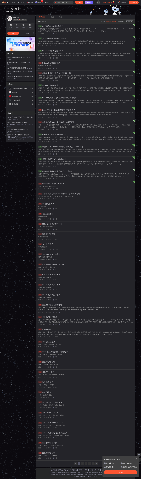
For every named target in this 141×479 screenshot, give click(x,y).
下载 (18, 2)
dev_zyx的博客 (14, 8)
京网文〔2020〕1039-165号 (83, 472)
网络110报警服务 (60, 474)
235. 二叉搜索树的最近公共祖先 (52, 433)
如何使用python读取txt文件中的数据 (19, 72)
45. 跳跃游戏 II (46, 204)
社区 (22, 2)
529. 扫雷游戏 (45, 244)
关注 (13, 33)
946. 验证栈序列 (46, 342)
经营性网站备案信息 (97, 472)
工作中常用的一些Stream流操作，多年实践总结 (59, 194)
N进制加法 (44, 329)
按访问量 (121, 21)
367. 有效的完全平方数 (49, 254)
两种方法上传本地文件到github (52, 134)
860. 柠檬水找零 (46, 234)
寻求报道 (73, 470)
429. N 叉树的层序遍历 (49, 275)
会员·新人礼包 (108, 2)
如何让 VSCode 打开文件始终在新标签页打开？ (20, 77)
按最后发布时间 (111, 21)
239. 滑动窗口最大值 (48, 413)
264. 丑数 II (44, 392)
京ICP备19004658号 (70, 472)
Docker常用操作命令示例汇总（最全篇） (56, 171)
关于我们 (54, 470)
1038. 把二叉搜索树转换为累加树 (53, 352)
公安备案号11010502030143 (57, 472)
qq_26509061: (11, 124)
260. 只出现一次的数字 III (50, 402)
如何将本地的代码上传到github (52, 159)
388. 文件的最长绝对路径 (50, 305)
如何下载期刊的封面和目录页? (19, 68)
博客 (13, 2)
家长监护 (53, 474)
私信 (27, 33)
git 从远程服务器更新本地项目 (52, 38)
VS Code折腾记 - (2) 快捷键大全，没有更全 (57, 98)
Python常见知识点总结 (49, 63)
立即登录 (120, 472)
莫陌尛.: (10, 119)
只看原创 (42, 21)
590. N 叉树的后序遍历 (49, 285)
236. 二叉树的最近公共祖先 (51, 423)
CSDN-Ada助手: (12, 137)
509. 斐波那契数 (46, 362)
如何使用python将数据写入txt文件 (18, 58)
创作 (133, 2)
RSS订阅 (129, 21)
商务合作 (66, 470)
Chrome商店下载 (81, 474)
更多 (47, 2)
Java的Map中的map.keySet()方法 (17, 129)
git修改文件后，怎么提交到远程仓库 (54, 73)
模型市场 (39, 1)
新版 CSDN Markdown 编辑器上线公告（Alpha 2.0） (61, 147)
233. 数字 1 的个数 (47, 443)
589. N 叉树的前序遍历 (49, 295)
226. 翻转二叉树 (46, 453)
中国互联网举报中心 (71, 474)
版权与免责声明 (98, 474)
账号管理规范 (89, 474)
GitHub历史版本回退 (48, 85)
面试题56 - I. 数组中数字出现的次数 (18, 135)
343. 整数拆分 (45, 382)
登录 (98, 2)
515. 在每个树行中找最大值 (51, 264)
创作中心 (124, 2)
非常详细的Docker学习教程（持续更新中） (57, 122)
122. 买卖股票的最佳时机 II (51, 224)
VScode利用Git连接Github (50, 51)
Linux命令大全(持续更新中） (51, 184)
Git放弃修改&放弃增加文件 (50, 26)
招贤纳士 (60, 470)
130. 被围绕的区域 (47, 317)
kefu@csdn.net (94, 470)
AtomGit (29, 2)
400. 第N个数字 (46, 372)
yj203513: (10, 132)
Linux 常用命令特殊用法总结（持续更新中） (57, 110)
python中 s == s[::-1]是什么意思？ (18, 64)
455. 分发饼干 (45, 214)
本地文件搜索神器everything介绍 (17, 122)
